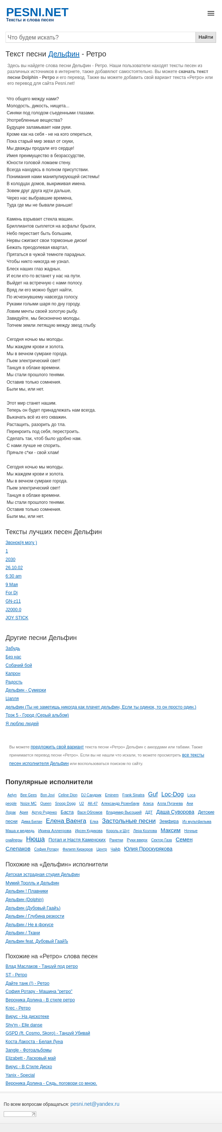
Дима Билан (31, 822)
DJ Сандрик (91, 795)
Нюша (35, 839)
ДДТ (149, 812)
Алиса (148, 804)
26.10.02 (14, 567)
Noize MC (28, 804)
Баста (67, 812)
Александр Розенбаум (120, 804)
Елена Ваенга (66, 820)
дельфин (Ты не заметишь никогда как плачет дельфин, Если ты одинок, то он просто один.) (101, 707)
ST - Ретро (16, 974)
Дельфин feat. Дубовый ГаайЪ (37, 941)
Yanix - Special (20, 1075)
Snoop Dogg (65, 804)
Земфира (169, 821)
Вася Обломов (89, 812)
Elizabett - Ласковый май (31, 1058)
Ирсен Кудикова (88, 831)
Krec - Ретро (18, 1008)
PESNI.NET (37, 12)
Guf (153, 794)
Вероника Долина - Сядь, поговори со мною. (51, 1083)
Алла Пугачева (170, 804)
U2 (81, 804)
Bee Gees (28, 795)
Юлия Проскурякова (148, 849)
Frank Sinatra (133, 795)
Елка (94, 822)
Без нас (13, 657)
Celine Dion (68, 795)
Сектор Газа (161, 840)
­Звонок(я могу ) (21, 542)
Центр (101, 849)
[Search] (101, 37)
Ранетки (116, 840)
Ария (24, 812)
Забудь (13, 648)
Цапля (12, 698)
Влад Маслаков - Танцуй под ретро (42, 966)
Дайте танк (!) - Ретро (27, 983)
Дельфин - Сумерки (26, 690)
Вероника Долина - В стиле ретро (40, 1000)
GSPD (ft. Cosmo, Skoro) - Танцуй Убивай (48, 1033)
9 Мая (12, 584)
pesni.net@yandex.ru (94, 1104)
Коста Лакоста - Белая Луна (34, 1041)
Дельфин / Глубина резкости (35, 916)
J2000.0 (13, 609)
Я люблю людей (22, 723)
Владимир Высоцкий (123, 812)
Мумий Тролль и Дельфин (32, 883)
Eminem (112, 795)
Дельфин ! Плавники (27, 891)
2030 (11, 559)
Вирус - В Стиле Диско (29, 1066)
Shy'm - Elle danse (24, 1025)
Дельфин (64, 54)
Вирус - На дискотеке (27, 1016)
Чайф (115, 849)
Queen (45, 804)
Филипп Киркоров (77, 849)
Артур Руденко (44, 812)
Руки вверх (137, 840)
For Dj (12, 592)
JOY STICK (17, 617)
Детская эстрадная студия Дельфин (43, 874)
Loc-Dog (172, 794)
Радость (14, 682)
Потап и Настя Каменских (77, 839)
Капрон (13, 673)
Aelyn (12, 795)
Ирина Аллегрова (54, 830)
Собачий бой (19, 665)
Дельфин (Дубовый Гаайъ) (33, 908)
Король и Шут (118, 831)
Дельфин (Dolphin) (25, 899)
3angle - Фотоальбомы (29, 1050)
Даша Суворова (175, 812)
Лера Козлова (145, 831)
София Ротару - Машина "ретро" (39, 991)
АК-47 (93, 804)
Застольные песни (129, 820)
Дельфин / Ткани (23, 932)
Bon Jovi (48, 795)
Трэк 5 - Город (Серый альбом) (37, 715)
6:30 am (13, 576)
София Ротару (46, 849)
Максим (171, 830)
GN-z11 (13, 601)
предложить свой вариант (57, 747)
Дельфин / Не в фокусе (30, 924)
